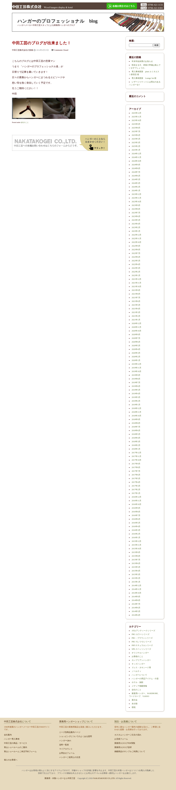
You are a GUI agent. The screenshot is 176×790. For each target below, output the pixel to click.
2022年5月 (136, 261)
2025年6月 (136, 135)
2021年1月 (136, 320)
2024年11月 (136, 157)
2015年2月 (136, 578)
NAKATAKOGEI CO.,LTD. (104, 778)
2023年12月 (136, 194)
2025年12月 (136, 113)
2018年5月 (136, 434)
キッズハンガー (138, 664)
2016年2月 (136, 534)
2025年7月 (136, 131)
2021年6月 (136, 301)
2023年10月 (136, 201)
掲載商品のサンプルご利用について (129, 751)
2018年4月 (136, 438)
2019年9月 (136, 375)
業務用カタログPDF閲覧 (124, 743)
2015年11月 (136, 545)
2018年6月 (136, 430)
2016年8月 (136, 512)
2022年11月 (136, 238)
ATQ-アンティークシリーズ (143, 630)
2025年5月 (136, 139)
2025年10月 (136, 120)
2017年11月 (136, 456)
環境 (134, 707)
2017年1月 (136, 493)
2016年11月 (136, 500)
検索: (132, 40)
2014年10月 (136, 593)
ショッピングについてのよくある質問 (75, 736)
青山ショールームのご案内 (15, 747)
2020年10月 (136, 331)
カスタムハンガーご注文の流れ (127, 735)
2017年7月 (136, 471)
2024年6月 (136, 176)
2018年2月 (136, 445)
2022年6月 (136, 257)
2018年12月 (136, 408)
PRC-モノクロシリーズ (141, 642)
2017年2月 (136, 489)
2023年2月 (136, 227)
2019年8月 (136, 379)
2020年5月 (136, 345)
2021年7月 (136, 297)
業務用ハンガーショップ (71, 721)
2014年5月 (136, 611)
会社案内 (8, 735)
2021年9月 (136, 290)
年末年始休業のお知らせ (142, 61)
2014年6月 (136, 608)
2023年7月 (136, 213)
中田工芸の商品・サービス (15, 743)
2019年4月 (136, 393)
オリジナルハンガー (140, 653)
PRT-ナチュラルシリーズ (142, 645)
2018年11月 (136, 412)
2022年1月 (136, 275)
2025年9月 (136, 124)
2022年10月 (136, 242)
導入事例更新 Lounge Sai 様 (144, 78)
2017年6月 (136, 475)
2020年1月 (136, 360)
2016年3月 (136, 530)
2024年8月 (136, 168)
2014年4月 (136, 615)
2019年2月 (136, 401)
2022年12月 (136, 235)
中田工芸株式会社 (13, 721)
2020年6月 (136, 342)
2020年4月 (136, 349)
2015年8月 (136, 556)
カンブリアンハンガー (141, 660)
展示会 (134, 700)
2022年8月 (136, 249)
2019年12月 (136, 364)
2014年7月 (136, 604)
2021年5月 (136, 305)
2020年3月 (136, 353)
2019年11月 (136, 368)
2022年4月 (136, 264)
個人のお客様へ (10, 760)
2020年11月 (136, 327)
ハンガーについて (139, 675)
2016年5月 (136, 523)
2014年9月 (136, 596)
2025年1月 (136, 150)
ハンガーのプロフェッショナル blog (57, 20)
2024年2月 (136, 187)
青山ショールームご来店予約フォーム (20, 751)
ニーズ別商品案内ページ (69, 732)
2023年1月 (136, 231)
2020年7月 (136, 338)
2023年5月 (136, 220)
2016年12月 (136, 497)
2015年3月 (136, 574)
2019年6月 (136, 386)
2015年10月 (136, 548)
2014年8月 (136, 600)
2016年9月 (136, 508)
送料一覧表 (64, 745)
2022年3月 (136, 268)
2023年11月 (136, 198)
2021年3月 (136, 312)
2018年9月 (136, 419)
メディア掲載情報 (139, 686)
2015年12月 (136, 541)
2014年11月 (136, 589)
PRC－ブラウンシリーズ (142, 638)
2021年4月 (136, 309)
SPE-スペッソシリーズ (141, 649)
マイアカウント (66, 749)
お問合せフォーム (67, 753)
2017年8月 (136, 467)
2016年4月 (136, 526)
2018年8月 (136, 423)
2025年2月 (136, 146)
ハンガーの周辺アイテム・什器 (145, 678)
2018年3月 (136, 441)
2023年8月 (136, 209)
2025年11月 (136, 117)
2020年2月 (136, 357)
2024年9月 (136, 165)
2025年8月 (136, 128)
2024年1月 (136, 190)
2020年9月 (136, 334)
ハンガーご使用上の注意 (69, 757)
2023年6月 (136, 216)
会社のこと (25, 122)
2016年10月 (136, 504)
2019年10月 (136, 371)
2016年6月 (136, 519)
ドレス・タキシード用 (141, 667)
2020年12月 (136, 323)
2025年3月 (136, 142)
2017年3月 (136, 486)
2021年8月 (136, 294)
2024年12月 (136, 153)
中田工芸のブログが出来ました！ (41, 43)
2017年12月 (136, 452)
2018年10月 (136, 416)
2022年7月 (136, 253)
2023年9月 (136, 205)
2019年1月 (136, 405)
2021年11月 (136, 283)
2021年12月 (136, 279)
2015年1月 (136, 582)
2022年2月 (136, 272)
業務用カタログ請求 (123, 747)
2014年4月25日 (42, 50)
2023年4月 (136, 224)
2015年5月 (136, 567)
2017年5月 (136, 478)
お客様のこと (137, 656)
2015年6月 (136, 563)
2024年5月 (136, 179)
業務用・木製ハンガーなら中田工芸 (59, 778)
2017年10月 (136, 460)
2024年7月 (136, 172)
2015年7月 (136, 560)
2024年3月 (136, 183)
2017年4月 (136, 482)
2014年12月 (136, 585)
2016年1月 (136, 537)
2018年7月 (136, 427)
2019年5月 (136, 390)
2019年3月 (136, 397)
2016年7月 (136, 515)
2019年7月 (136, 382)
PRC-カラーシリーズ (140, 634)
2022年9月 (136, 246)
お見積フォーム (121, 739)
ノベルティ (136, 671)
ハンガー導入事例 (11, 739)
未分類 (134, 704)
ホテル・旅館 (137, 682)
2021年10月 (136, 286)
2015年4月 (136, 571)
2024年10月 (136, 161)
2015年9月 (136, 552)
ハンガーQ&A (65, 740)
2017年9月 (136, 464)
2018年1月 (136, 449)
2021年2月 (136, 316)
